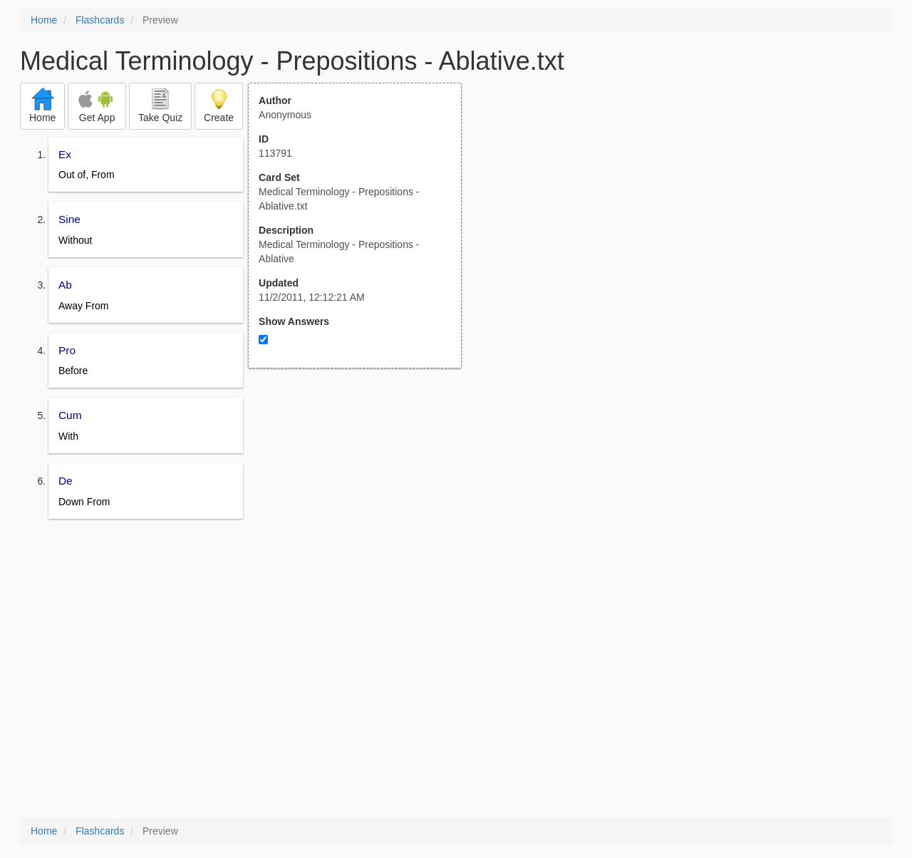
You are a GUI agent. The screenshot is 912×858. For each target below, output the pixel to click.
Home (44, 20)
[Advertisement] (362, 508)
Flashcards (100, 20)
